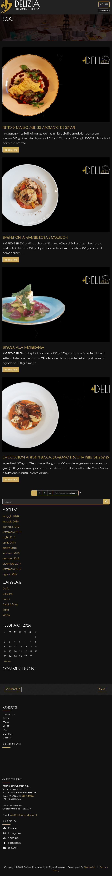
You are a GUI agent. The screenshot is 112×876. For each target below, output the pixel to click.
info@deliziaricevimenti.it (23, 815)
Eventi (6, 599)
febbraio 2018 (11, 553)
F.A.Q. (102, 689)
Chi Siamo (9, 714)
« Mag (7, 661)
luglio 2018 (8, 537)
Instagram (11, 833)
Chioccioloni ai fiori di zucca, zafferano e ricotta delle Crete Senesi (55, 457)
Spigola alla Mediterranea (23, 347)
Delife (5, 588)
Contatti (8, 733)
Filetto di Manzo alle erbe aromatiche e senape (38, 127)
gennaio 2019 (10, 526)
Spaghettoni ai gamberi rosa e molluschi (34, 237)
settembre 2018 (11, 532)
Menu (105, 5)
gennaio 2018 (10, 558)
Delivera (7, 593)
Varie (5, 609)
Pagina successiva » (65, 493)
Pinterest (10, 828)
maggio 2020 (10, 516)
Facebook (11, 843)
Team (6, 722)
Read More (11, 149)
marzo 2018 (9, 547)
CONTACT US (13, 689)
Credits (7, 737)
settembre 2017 (11, 569)
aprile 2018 (9, 542)
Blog (6, 718)
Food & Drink (10, 604)
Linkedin (10, 847)
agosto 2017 (9, 574)
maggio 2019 (10, 521)
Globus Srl (89, 867)
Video (6, 615)
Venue (6, 726)
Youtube (10, 838)
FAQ (5, 729)
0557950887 (28, 795)
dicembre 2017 (11, 563)
